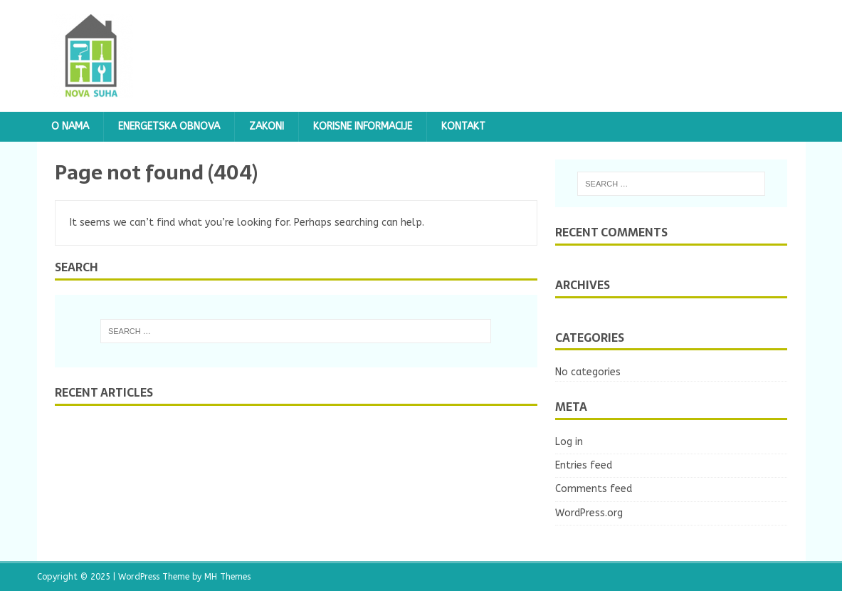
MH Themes (227, 577)
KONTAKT (463, 126)
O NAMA (70, 126)
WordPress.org (589, 513)
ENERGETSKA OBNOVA (169, 126)
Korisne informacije (362, 126)
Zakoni (266, 126)
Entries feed (583, 465)
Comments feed (593, 489)
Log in (569, 442)
